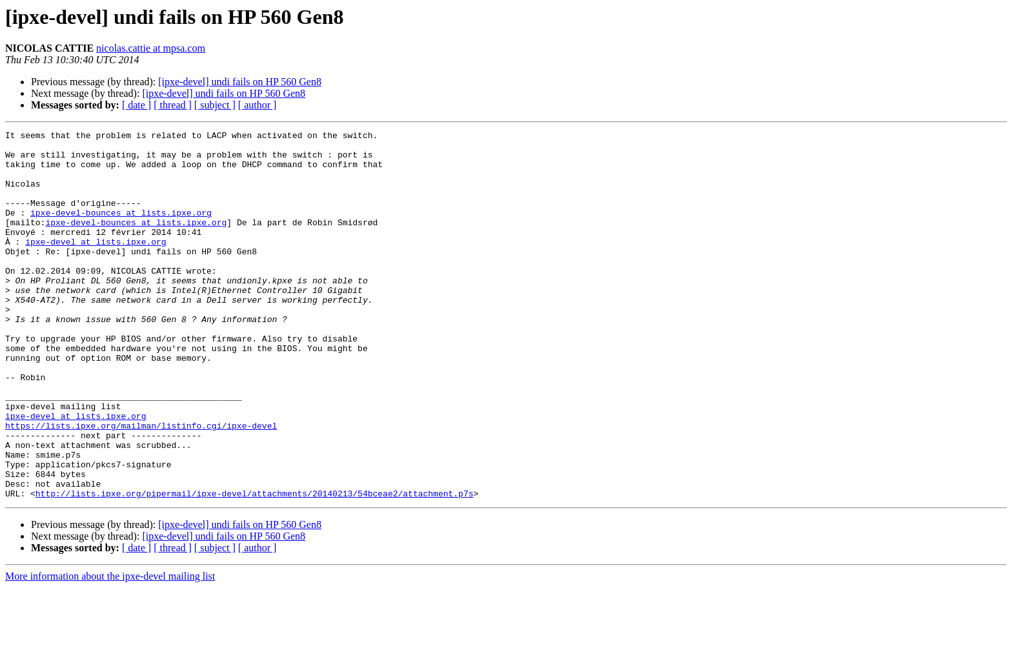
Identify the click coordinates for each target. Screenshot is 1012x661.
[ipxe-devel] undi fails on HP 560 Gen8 (239, 81)
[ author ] (257, 104)
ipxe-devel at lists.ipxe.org (95, 264)
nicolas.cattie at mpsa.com (150, 48)
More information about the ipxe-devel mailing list (110, 649)
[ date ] (136, 104)
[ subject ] (215, 104)
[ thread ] (173, 104)
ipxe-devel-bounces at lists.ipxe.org (121, 230)
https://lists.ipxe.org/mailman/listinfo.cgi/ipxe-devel (141, 485)
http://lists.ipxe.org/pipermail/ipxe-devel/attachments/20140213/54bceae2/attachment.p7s (254, 567)
